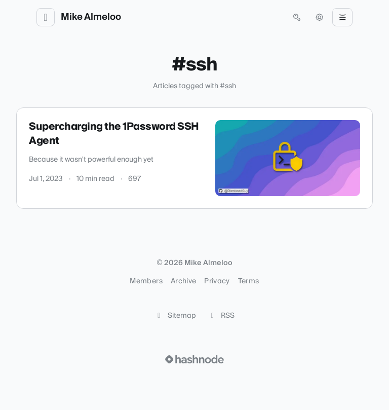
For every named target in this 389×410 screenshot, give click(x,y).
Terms (248, 281)
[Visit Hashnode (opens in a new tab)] (194, 359)
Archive (183, 281)
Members (146, 281)
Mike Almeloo (91, 17)
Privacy (216, 281)
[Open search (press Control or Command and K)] (297, 17)
